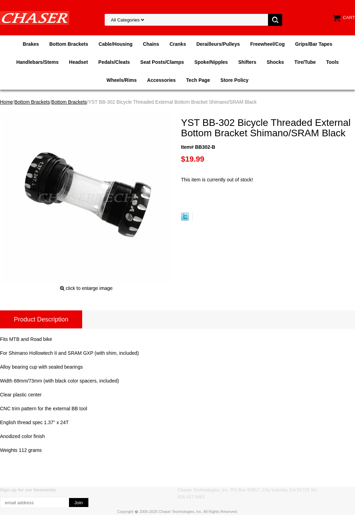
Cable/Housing (115, 44)
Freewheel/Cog (267, 44)
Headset (78, 62)
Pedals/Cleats (114, 62)
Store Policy (234, 80)
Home (6, 102)
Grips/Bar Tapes (313, 44)
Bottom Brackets (68, 44)
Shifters (247, 62)
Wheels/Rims (121, 80)
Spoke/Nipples (211, 62)
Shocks (275, 62)
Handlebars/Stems (37, 62)
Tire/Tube (305, 62)
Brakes (31, 44)
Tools (332, 62)
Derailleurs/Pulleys (218, 44)
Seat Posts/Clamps (162, 62)
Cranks (178, 44)
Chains (151, 44)
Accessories (161, 80)
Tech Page (198, 80)
